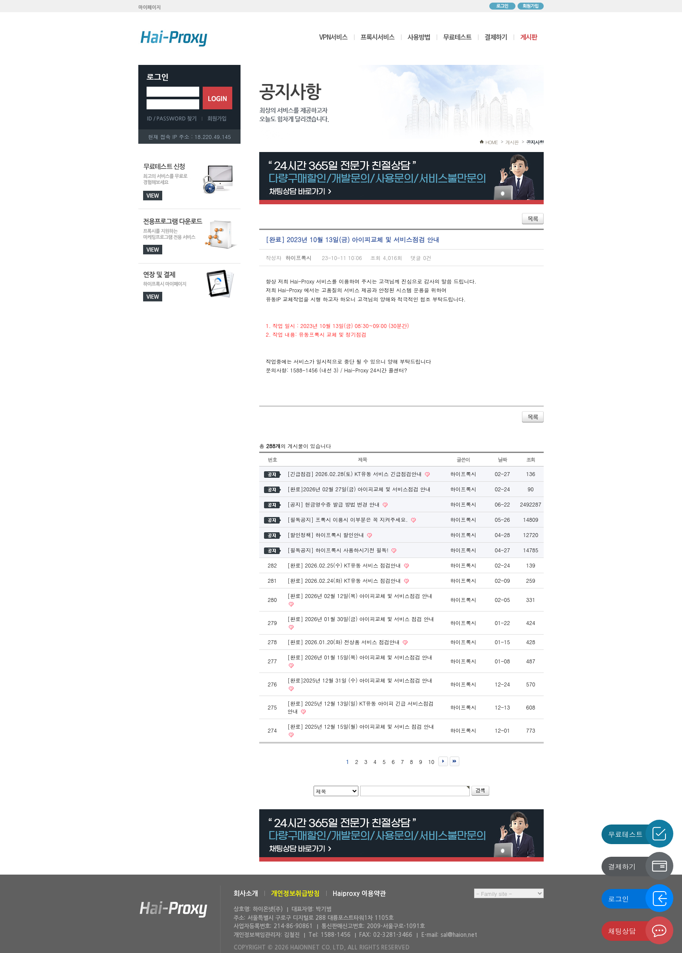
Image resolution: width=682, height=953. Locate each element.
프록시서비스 (377, 36)
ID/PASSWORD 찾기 (174, 118)
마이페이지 (149, 7)
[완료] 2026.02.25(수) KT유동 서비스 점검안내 (345, 565)
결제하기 (496, 36)
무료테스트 (457, 36)
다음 (443, 761)
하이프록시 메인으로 (174, 38)
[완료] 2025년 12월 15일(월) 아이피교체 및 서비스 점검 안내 (361, 726)
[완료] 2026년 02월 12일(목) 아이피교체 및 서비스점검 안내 (360, 595)
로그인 (502, 6)
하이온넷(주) (173, 910)
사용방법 (419, 36)
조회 (530, 459)
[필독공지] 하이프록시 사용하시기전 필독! (339, 550)
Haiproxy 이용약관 (359, 893)
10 (431, 761)
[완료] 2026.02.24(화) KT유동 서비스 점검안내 (345, 580)
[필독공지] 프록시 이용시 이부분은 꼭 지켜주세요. (349, 519)
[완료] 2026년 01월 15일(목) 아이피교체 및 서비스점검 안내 (360, 657)
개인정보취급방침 (295, 893)
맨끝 (454, 761)
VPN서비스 (333, 36)
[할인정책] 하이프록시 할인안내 (327, 534)
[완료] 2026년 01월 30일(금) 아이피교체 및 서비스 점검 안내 (361, 618)
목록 (533, 218)
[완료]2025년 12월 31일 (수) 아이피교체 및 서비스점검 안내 (360, 680)
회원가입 (531, 6)
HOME (491, 142)
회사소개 (246, 893)
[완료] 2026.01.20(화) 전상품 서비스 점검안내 (344, 641)
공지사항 (535, 142)
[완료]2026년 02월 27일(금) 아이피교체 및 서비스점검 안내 (359, 489)
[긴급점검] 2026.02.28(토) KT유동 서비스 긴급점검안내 (356, 473)
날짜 (502, 459)
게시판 (528, 36)
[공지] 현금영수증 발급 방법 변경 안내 (334, 504)
